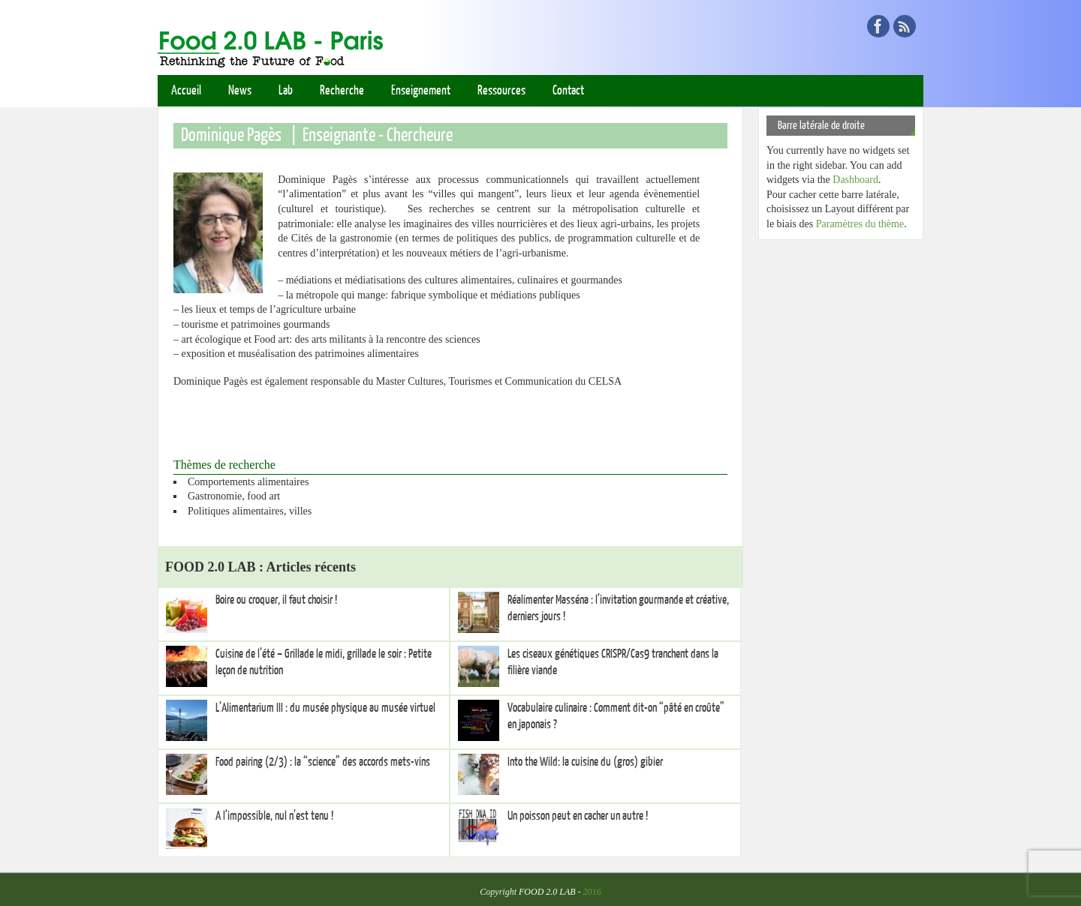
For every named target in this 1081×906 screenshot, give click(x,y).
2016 (592, 891)
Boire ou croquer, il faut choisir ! (276, 600)
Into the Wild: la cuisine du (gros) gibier (585, 762)
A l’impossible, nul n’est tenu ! (274, 816)
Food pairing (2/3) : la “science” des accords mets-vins (322, 762)
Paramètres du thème (860, 224)
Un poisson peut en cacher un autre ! (577, 816)
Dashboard (855, 179)
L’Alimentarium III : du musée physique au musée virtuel (325, 708)
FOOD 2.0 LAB (547, 891)
